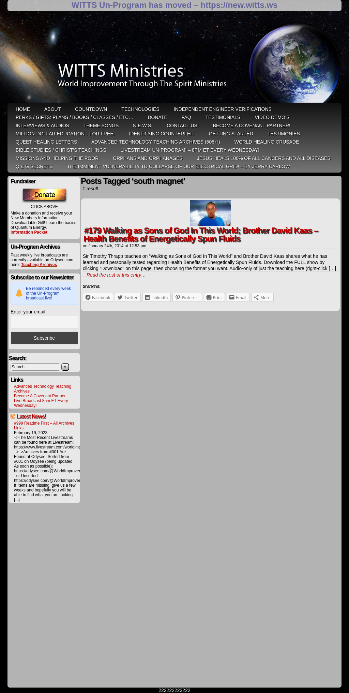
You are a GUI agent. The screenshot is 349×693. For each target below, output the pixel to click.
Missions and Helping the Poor (57, 158)
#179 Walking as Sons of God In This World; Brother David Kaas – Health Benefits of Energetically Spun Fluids (201, 234)
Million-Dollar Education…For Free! (65, 133)
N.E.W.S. (142, 125)
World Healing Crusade (266, 142)
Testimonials (223, 117)
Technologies (140, 109)
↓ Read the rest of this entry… (114, 275)
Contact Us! (183, 125)
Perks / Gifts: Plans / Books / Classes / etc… (74, 117)
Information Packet (29, 232)
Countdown (91, 109)
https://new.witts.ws (238, 5)
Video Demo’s (272, 117)
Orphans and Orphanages (148, 158)
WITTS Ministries (175, 59)
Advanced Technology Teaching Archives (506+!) (155, 142)
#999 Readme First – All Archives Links (44, 425)
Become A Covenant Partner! (251, 125)
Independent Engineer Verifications (223, 109)
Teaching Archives (39, 264)
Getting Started (231, 133)
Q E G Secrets (34, 166)
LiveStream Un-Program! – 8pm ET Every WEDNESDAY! (190, 150)
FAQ (186, 117)
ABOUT (52, 109)
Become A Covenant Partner (39, 396)
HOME (23, 109)
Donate (157, 117)
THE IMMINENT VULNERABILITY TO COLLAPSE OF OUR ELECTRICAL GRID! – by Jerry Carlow (178, 166)
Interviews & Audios (42, 125)
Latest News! (31, 416)
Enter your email (28, 311)
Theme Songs (101, 125)
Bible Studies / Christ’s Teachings (61, 150)
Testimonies (284, 133)
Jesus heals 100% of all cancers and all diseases (264, 158)
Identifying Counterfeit (162, 133)
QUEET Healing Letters (46, 142)
